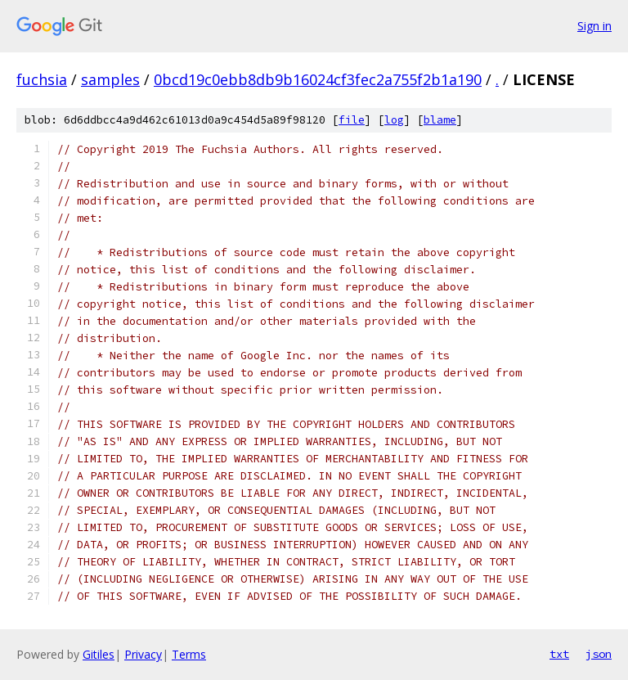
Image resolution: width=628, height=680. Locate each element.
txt (559, 653)
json (598, 653)
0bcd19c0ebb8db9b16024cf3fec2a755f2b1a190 (318, 79)
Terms (189, 654)
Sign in (594, 26)
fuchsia (41, 79)
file (352, 120)
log (394, 120)
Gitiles (98, 654)
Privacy (143, 654)
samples (110, 79)
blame (440, 120)
